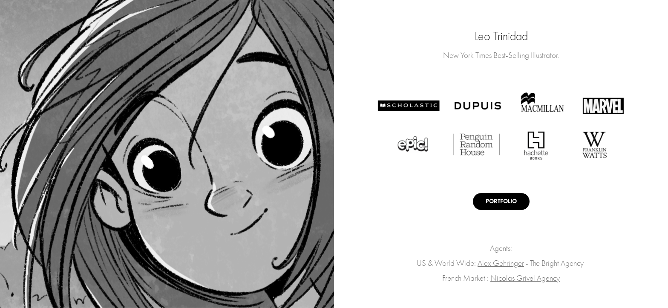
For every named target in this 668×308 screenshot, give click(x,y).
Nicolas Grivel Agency (525, 278)
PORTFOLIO (501, 201)
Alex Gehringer (501, 263)
